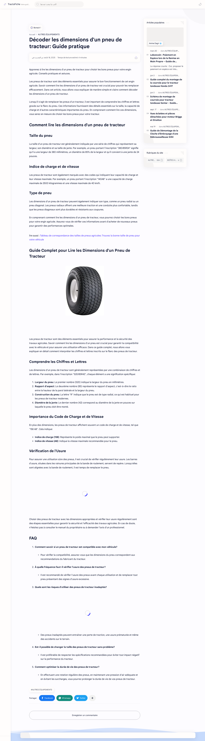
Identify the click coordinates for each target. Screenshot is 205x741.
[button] (200, 4)
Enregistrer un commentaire (85, 715)
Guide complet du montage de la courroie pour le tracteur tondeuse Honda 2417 (166, 82)
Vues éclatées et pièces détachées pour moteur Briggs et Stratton (166, 116)
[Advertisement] (84, 493)
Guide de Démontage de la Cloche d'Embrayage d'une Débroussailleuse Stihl (164, 133)
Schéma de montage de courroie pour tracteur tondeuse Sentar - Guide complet (163, 100)
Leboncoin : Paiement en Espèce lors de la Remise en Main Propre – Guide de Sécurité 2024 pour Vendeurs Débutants (165, 58)
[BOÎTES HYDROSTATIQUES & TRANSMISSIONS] (175, 160)
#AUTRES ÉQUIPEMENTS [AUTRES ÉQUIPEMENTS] (41, 689)
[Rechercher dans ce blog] (59, 4)
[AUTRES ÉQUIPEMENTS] (175, 50)
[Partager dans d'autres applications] (92, 698)
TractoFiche (14, 4)
